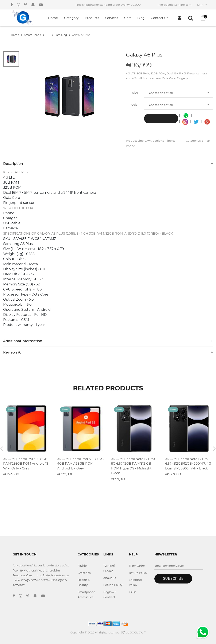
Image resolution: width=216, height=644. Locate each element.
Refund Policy (112, 584)
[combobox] (202, 5)
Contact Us (159, 18)
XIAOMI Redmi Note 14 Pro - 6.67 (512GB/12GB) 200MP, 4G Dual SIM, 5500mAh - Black (188, 463)
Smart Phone (34, 34)
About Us (109, 577)
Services (111, 18)
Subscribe (173, 579)
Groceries (84, 572)
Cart (127, 18)
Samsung (62, 34)
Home (53, 18)
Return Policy (138, 572)
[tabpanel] (69, 96)
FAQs (132, 592)
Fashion (83, 565)
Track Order (137, 565)
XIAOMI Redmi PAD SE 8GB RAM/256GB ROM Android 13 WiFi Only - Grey (25, 463)
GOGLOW (138, 632)
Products (92, 18)
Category (71, 18)
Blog (140, 18)
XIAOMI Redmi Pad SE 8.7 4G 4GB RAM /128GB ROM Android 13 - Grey (80, 463)
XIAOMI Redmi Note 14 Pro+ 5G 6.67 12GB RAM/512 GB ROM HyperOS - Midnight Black (133, 466)
